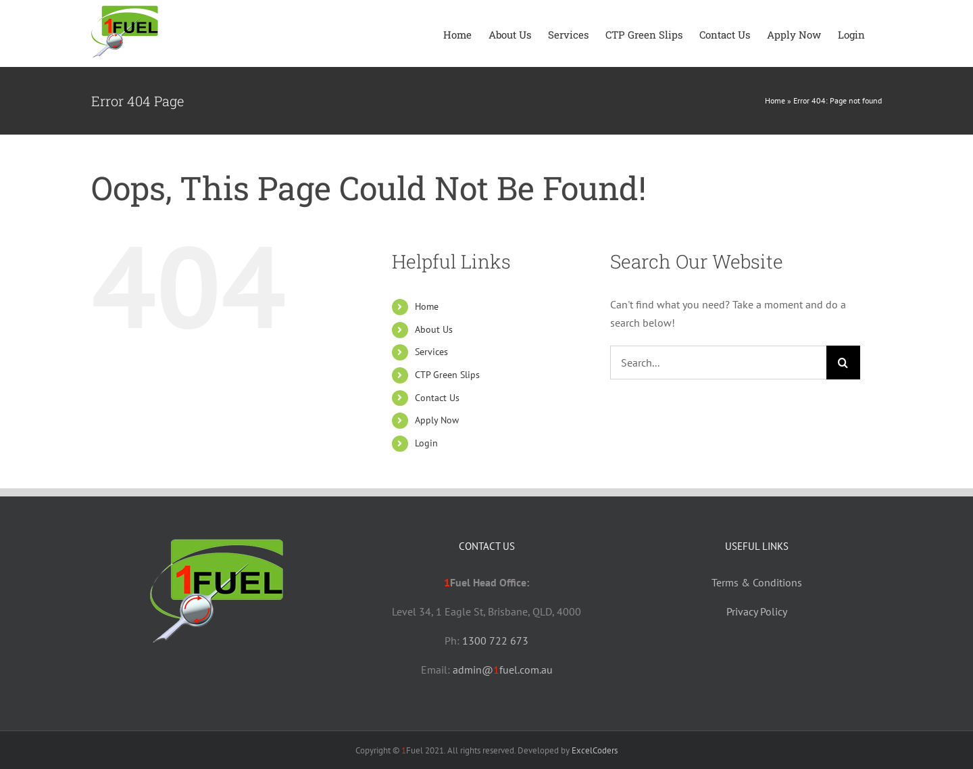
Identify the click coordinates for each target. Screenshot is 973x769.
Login (426, 443)
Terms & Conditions (757, 582)
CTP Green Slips (447, 375)
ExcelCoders (595, 750)
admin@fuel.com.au (503, 669)
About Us (434, 329)
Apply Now (437, 420)
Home (775, 100)
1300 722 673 (495, 640)
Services (431, 352)
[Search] (843, 362)
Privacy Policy (756, 611)
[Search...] (718, 362)
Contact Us (437, 398)
